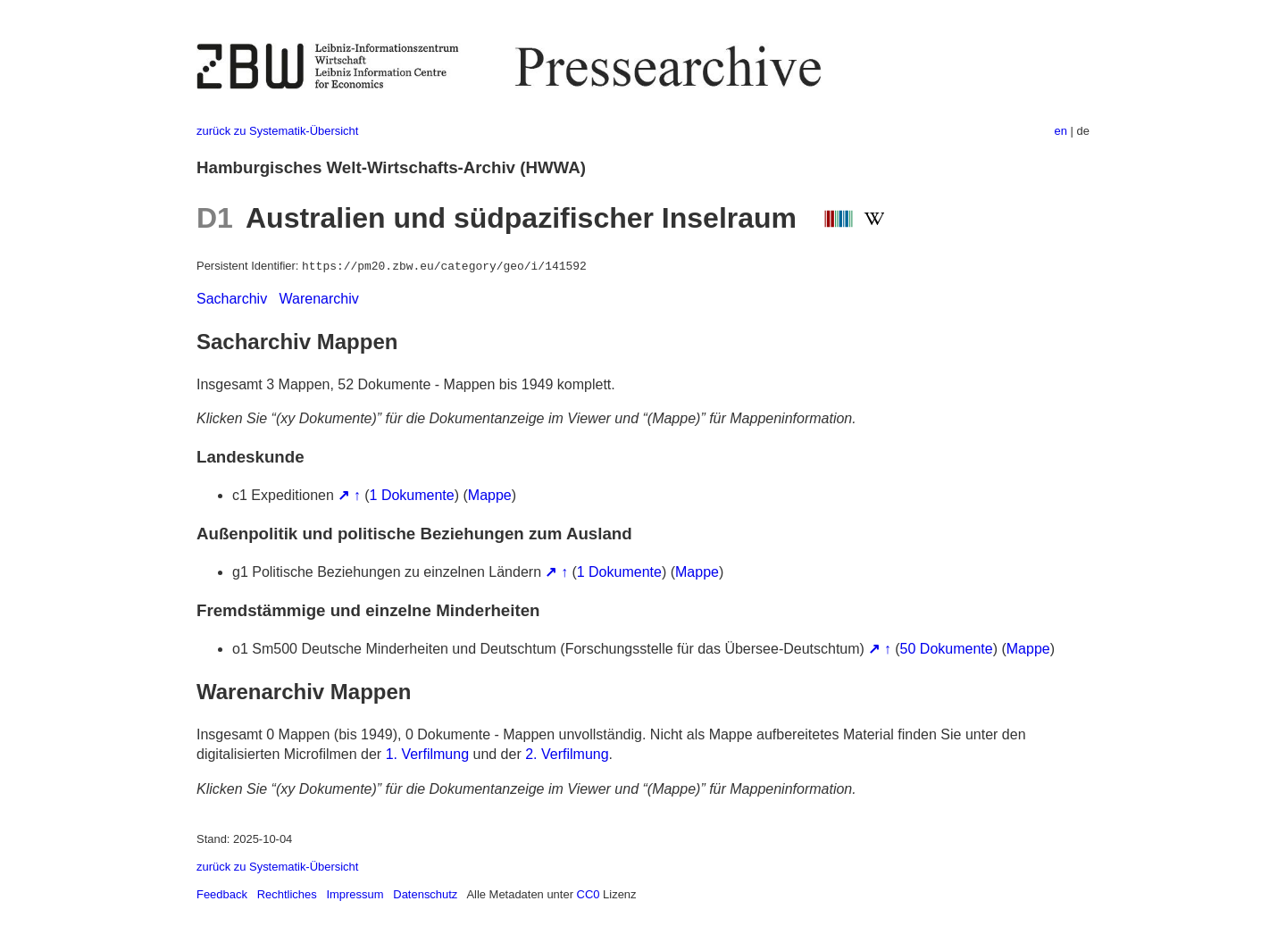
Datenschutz (425, 894)
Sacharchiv (231, 298)
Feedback (221, 894)
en (1061, 131)
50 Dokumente (946, 648)
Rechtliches (287, 894)
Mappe (490, 495)
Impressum (354, 894)
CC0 (588, 894)
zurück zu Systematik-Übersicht (277, 131)
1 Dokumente (412, 495)
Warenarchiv (319, 298)
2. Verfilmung (566, 754)
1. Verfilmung (427, 754)
